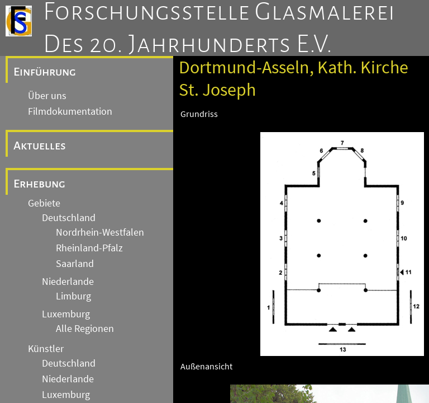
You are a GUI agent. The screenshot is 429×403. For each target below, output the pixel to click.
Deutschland (69, 218)
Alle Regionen (85, 328)
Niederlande (68, 281)
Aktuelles (39, 145)
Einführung (44, 71)
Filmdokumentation (70, 111)
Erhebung (39, 183)
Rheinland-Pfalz (89, 248)
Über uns (47, 96)
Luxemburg (66, 314)
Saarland (75, 263)
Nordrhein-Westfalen (100, 232)
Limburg (73, 296)
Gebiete (44, 203)
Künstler (46, 349)
